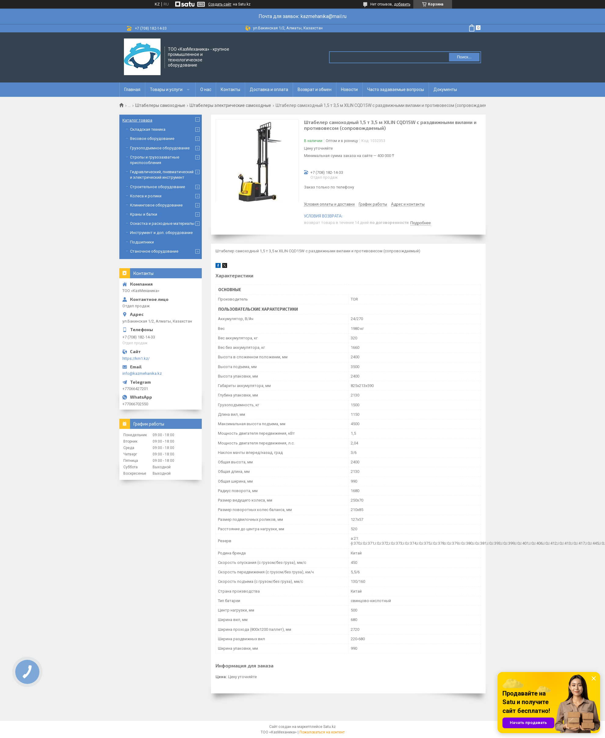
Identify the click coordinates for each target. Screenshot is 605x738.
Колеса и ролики (145, 196)
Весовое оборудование (152, 138)
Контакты (230, 89)
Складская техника (147, 129)
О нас (205, 89)
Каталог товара (137, 120)
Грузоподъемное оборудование (160, 148)
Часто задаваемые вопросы (395, 89)
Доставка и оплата (269, 89)
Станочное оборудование (154, 251)
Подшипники (142, 242)
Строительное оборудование (157, 186)
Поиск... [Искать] (464, 57)
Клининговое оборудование (156, 205)
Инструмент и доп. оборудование (161, 232)
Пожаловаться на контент (322, 732)
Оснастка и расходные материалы (162, 223)
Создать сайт (219, 4)
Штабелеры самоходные (160, 105)
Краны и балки (143, 214)
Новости (349, 89)
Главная (132, 89)
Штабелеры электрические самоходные (230, 105)
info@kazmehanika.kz (142, 373)
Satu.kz (329, 727)
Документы (445, 89)
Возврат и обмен (314, 89)
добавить (402, 4)
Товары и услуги (166, 89)
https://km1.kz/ (136, 358)
